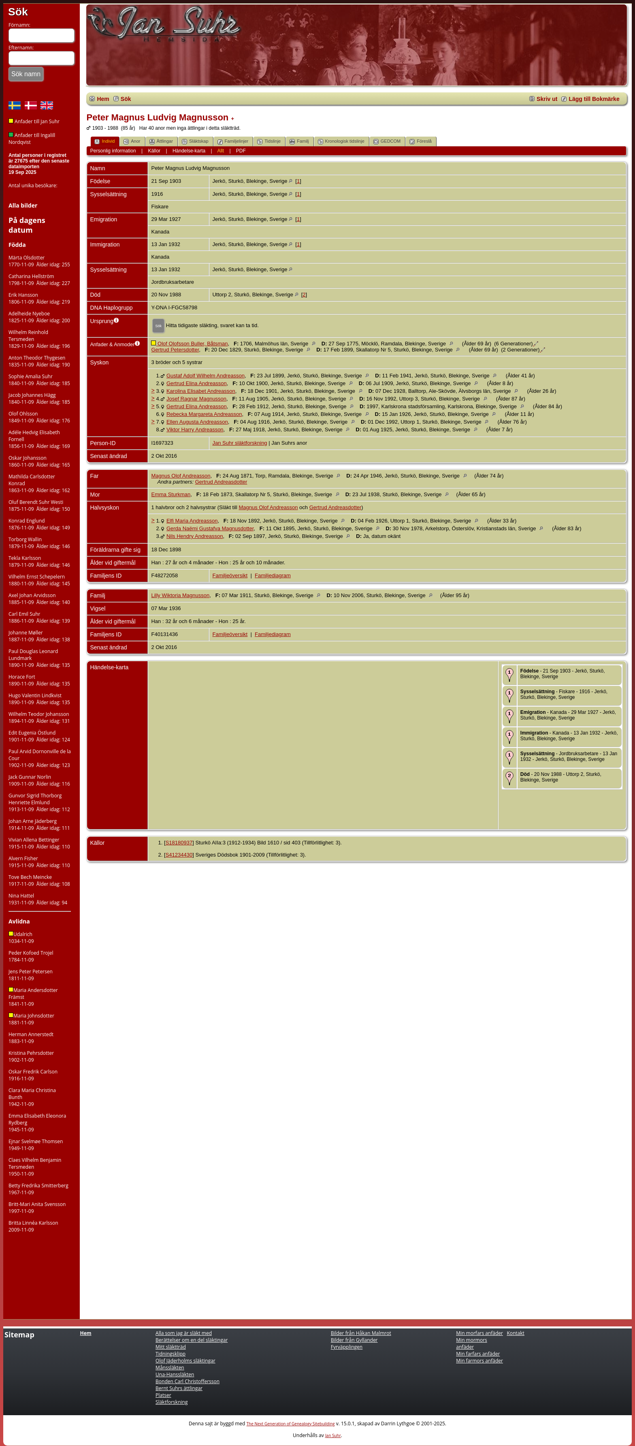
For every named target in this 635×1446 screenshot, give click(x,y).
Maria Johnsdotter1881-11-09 (31, 1019)
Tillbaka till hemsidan (32, 91)
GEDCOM (387, 142)
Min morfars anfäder (479, 1333)
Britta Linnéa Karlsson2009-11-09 (33, 1226)
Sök (18, 12)
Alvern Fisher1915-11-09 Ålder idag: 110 (39, 862)
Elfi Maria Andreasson (191, 521)
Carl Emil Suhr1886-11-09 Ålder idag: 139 (39, 617)
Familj (299, 142)
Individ (104, 142)
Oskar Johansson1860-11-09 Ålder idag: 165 (39, 461)
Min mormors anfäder (471, 1343)
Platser (163, 1395)
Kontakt (515, 1333)
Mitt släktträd (171, 1346)
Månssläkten (170, 1367)
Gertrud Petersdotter (175, 350)
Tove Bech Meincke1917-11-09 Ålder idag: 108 (39, 880)
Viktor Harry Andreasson (195, 429)
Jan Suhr (333, 1435)
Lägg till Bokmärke (594, 99)
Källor (154, 151)
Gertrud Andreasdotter (221, 482)
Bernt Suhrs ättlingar (179, 1388)
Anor (132, 142)
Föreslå (420, 142)
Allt (220, 151)
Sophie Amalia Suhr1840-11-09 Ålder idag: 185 (39, 380)
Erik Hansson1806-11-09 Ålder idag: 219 (39, 298)
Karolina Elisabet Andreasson (200, 391)
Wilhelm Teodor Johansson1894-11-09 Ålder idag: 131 (39, 717)
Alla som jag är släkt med (184, 1333)
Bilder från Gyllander (354, 1340)
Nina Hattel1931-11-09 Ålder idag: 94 (38, 899)
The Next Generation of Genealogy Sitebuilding (291, 1424)
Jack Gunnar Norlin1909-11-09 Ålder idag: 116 (39, 780)
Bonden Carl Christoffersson (187, 1381)
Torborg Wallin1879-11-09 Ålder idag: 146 (39, 543)
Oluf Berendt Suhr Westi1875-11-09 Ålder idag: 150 (39, 505)
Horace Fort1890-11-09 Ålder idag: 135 (39, 680)
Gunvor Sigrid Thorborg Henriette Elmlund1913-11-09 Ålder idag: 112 (39, 802)
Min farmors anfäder (479, 1360)
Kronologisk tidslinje (341, 142)
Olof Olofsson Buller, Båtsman (189, 344)
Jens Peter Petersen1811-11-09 (31, 975)
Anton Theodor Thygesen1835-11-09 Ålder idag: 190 (39, 361)
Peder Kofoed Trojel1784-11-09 (31, 956)
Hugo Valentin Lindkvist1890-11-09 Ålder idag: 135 (39, 699)
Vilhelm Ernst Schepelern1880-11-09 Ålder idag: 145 (39, 580)
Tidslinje (269, 142)
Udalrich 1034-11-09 (21, 938)
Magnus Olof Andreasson (180, 476)
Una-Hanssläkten (175, 1374)
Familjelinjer (233, 142)
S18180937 (179, 843)
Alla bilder (23, 205)
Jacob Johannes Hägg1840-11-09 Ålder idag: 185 (39, 398)
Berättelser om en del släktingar (192, 1340)
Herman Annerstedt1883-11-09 (31, 1038)
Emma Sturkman (170, 494)
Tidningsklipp (170, 1353)
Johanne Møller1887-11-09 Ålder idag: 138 (39, 636)
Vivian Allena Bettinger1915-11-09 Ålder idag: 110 (39, 843)
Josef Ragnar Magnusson (196, 399)
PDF (241, 151)
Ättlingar (161, 142)
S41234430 (179, 855)
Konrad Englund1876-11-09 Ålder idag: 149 (39, 524)
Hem (103, 99)
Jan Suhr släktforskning (239, 443)
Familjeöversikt (229, 575)
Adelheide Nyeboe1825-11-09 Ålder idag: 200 (39, 317)
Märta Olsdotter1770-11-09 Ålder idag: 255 (39, 261)
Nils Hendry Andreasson (194, 536)
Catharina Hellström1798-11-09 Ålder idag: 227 (39, 280)
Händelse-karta (189, 151)
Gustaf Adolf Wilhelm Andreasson (205, 376)
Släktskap (195, 142)
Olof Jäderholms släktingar (185, 1360)
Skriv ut (547, 99)
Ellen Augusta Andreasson (197, 422)
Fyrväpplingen (347, 1346)
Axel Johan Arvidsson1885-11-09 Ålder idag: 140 (39, 599)
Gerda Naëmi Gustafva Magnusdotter (210, 528)
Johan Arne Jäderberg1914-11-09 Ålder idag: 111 (39, 824)
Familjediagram (273, 575)
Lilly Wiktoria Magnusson (180, 595)
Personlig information (113, 151)
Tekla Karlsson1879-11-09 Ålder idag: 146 (39, 561)
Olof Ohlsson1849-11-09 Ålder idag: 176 (39, 417)
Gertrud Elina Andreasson (196, 383)
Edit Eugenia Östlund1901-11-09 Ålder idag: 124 (39, 736)
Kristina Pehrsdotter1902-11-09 (31, 1056)
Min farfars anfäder (478, 1353)
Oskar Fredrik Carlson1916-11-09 (33, 1075)
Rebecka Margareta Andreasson (204, 414)
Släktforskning (172, 1402)
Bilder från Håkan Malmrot (361, 1333)
